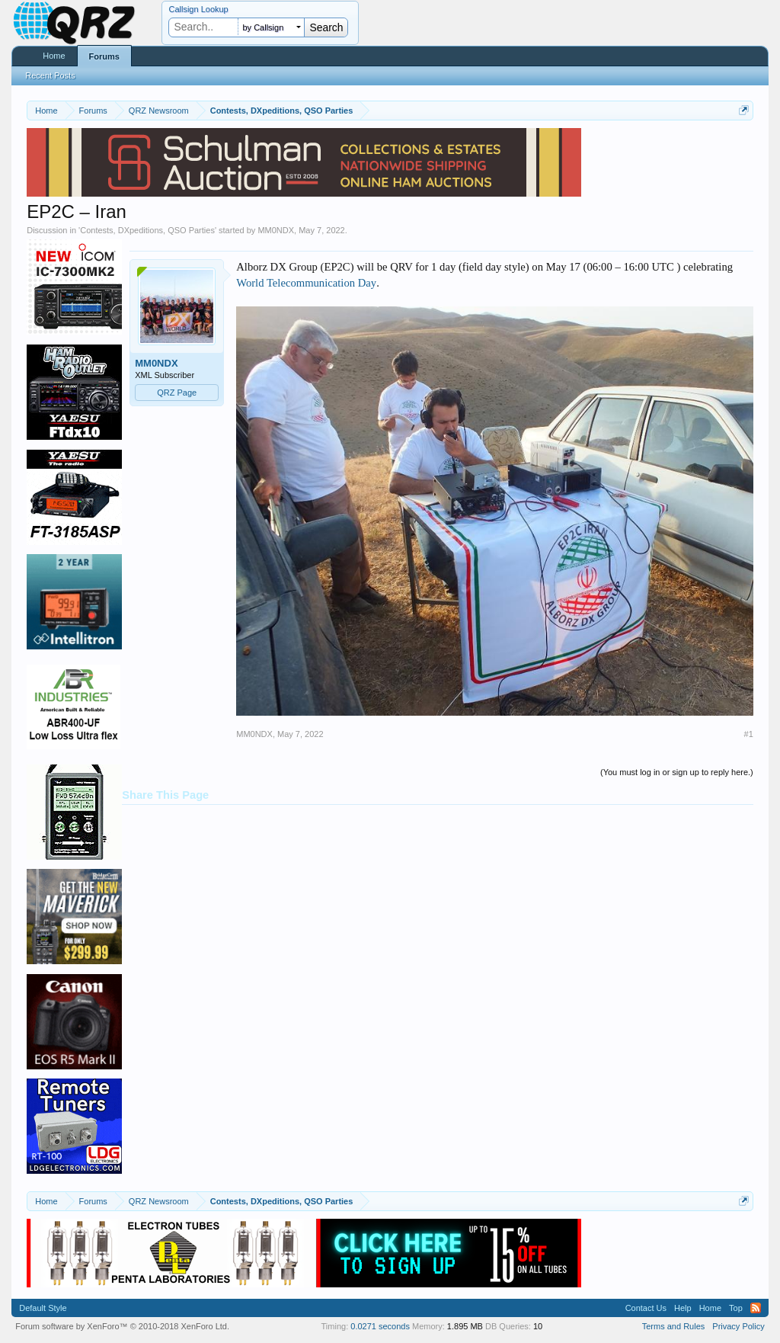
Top (736, 1308)
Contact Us (646, 1308)
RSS (755, 1308)
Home (54, 55)
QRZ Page (177, 392)
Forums (104, 56)
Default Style (42, 1308)
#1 (748, 734)
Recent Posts (50, 75)
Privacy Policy (738, 1326)
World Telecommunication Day (306, 283)
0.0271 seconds (380, 1326)
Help (683, 1308)
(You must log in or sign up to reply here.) (676, 772)
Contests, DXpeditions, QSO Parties (147, 230)
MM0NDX (275, 230)
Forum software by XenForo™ (122, 1326)
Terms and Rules (673, 1326)
